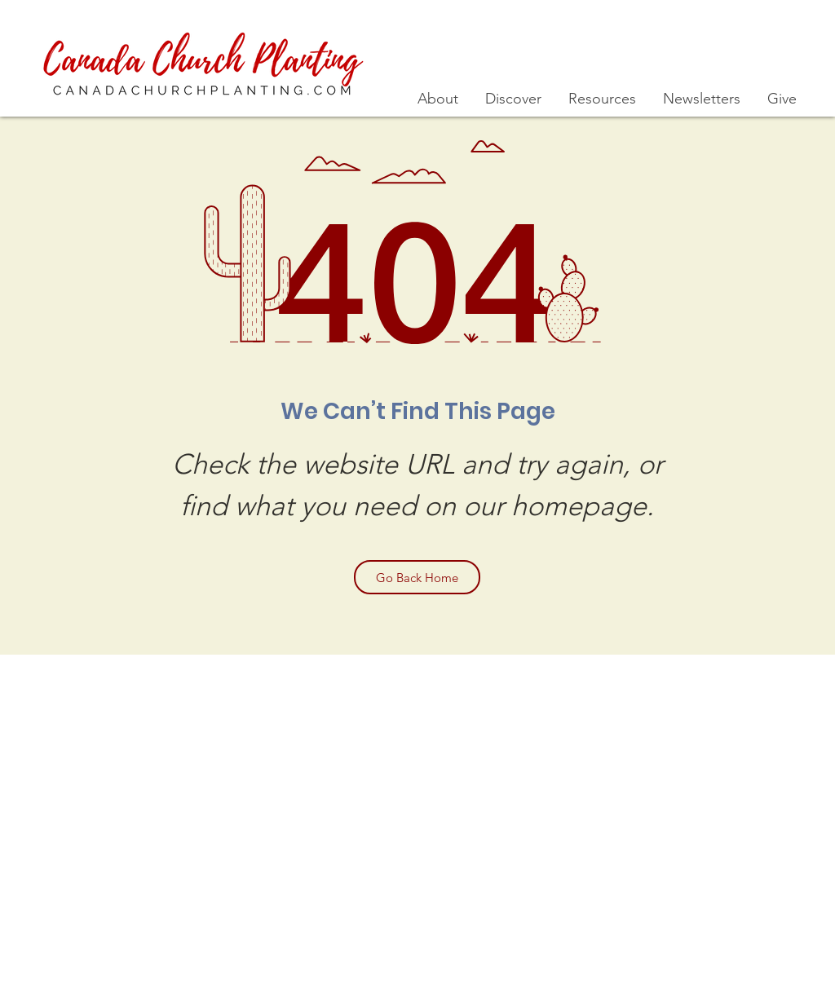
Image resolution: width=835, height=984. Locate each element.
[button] (438, 99)
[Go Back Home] (417, 577)
